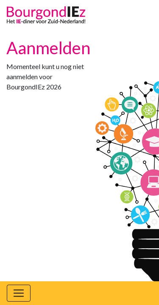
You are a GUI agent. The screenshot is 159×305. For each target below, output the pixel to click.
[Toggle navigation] (19, 293)
